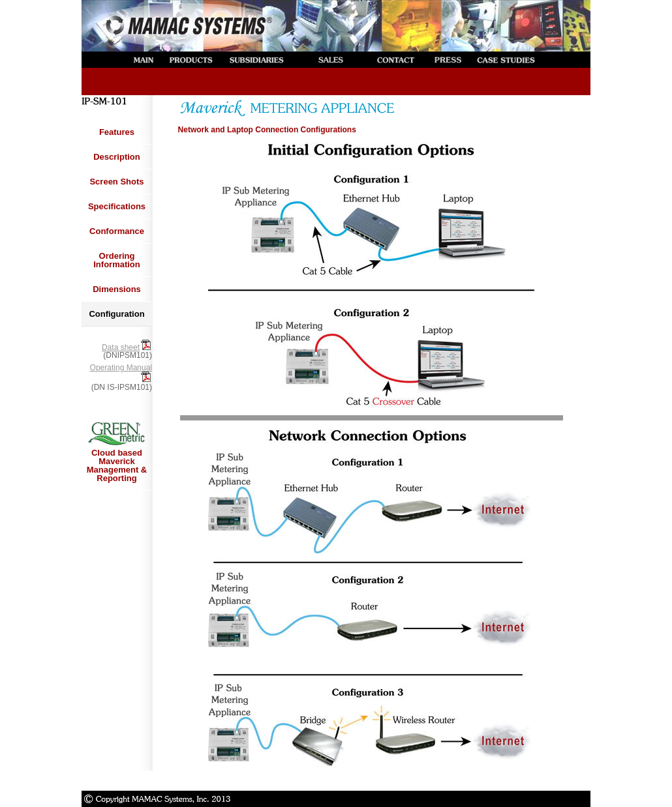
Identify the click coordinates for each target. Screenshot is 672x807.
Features (116, 132)
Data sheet (127, 347)
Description (116, 157)
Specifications (116, 206)
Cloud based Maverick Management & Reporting (117, 450)
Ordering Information (116, 260)
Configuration (116, 314)
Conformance (116, 231)
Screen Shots (116, 181)
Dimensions (117, 289)
